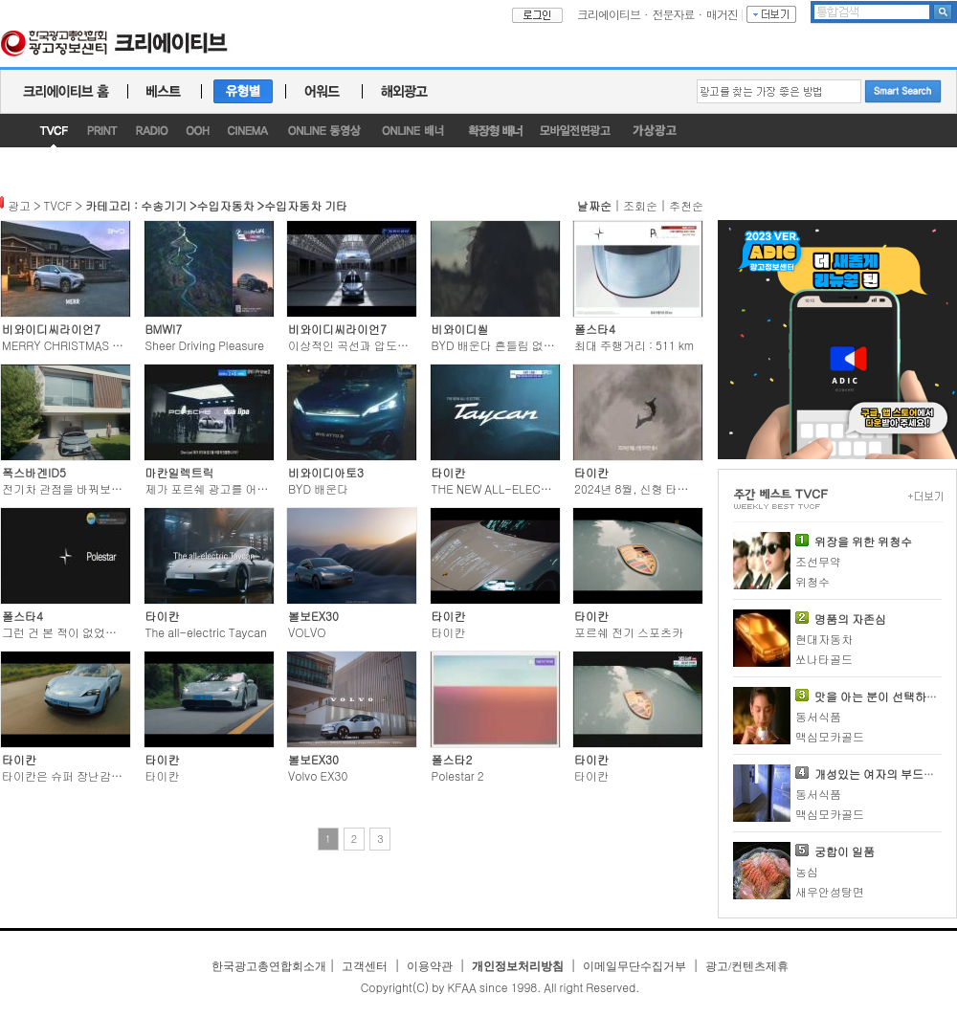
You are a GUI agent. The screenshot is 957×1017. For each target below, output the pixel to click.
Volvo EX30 (317, 775)
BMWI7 (164, 329)
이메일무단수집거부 (634, 966)
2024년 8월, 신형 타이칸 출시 (649, 488)
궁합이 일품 (844, 851)
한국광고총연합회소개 (268, 966)
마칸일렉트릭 (179, 472)
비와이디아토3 (326, 472)
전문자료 (674, 14)
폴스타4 (594, 329)
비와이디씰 (460, 329)
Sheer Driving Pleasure (205, 345)
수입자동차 (225, 205)
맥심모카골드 (829, 736)
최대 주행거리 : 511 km (634, 345)
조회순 (640, 205)
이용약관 (430, 966)
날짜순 (594, 205)
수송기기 (164, 205)
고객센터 (365, 966)
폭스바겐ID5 (34, 472)
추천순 (686, 205)
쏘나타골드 (824, 659)
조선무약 (818, 561)
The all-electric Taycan (206, 632)
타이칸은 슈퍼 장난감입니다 (73, 775)
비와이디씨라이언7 (51, 329)
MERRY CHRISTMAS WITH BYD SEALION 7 (114, 345)
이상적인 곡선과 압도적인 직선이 (372, 345)
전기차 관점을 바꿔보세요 (68, 488)
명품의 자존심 (850, 618)
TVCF (58, 205)
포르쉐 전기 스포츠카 (628, 632)
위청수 (812, 581)
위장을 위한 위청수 (863, 541)
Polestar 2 (458, 775)
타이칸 (449, 472)
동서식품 (818, 716)
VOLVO (306, 632)
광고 (19, 205)
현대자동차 (824, 638)
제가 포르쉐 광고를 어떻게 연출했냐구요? (252, 488)
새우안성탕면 (829, 891)
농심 (806, 871)
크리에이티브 (608, 14)
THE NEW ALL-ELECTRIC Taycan (520, 488)
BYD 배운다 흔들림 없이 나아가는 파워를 (536, 345)
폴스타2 (452, 759)
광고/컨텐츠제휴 (747, 966)
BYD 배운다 (318, 488)
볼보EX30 (313, 616)
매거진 (722, 14)
